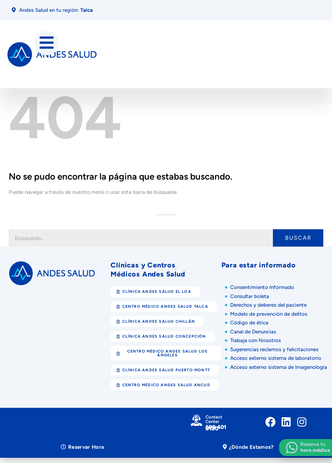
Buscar (298, 238)
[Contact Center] (196, 420)
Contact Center (213, 419)
